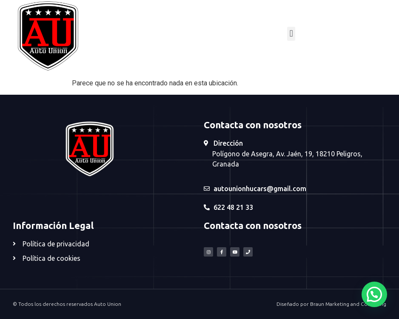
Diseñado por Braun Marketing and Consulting (331, 304)
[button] (291, 34)
